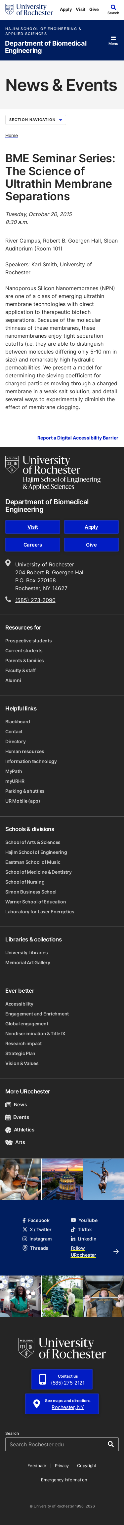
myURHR (14, 781)
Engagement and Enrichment (37, 1013)
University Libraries (26, 952)
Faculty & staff (20, 670)
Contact (13, 731)
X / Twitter (37, 1229)
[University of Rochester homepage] (29, 9)
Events (17, 1117)
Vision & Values (22, 1063)
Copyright (87, 1465)
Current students (24, 650)
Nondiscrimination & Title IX (35, 1033)
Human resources (24, 751)
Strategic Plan (20, 1053)
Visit (80, 9)
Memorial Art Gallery (27, 962)
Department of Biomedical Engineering (45, 47)
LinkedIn (84, 1239)
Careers (32, 544)
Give (94, 9)
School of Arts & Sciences (33, 842)
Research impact (23, 1043)
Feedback (37, 1465)
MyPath (13, 771)
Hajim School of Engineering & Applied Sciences (43, 31)
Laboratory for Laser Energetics (39, 911)
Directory (15, 741)
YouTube (84, 1220)
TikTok (81, 1229)
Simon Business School (31, 892)
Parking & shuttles (25, 791)
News (16, 1104)
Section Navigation (35, 119)
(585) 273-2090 (35, 600)
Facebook (36, 1220)
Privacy (62, 1465)
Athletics (19, 1129)
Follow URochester (95, 1251)
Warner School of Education (35, 901)
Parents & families (24, 660)
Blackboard (17, 721)
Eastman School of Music (33, 862)
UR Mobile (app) (22, 801)
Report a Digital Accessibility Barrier (77, 438)
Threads (35, 1248)
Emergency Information (64, 1480)
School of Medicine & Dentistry (38, 872)
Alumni (13, 680)
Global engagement (26, 1023)
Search (12, 1433)
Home (11, 135)
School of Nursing (24, 882)
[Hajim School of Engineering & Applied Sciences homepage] (53, 473)
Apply (66, 9)
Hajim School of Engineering (36, 852)
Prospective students (28, 640)
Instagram (37, 1239)
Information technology (31, 761)
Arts (15, 1142)
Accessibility (19, 1004)
